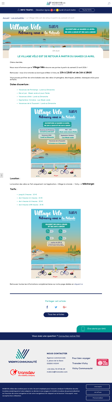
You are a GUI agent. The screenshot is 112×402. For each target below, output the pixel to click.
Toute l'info (87, 10)
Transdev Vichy (80, 363)
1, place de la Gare (55, 361)
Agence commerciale (56, 358)
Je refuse (97, 392)
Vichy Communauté (82, 368)
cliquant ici (78, 284)
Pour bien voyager (81, 358)
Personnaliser (98, 398)
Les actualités (17, 18)
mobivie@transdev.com (57, 372)
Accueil (6, 18)
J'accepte (98, 387)
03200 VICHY (53, 363)
